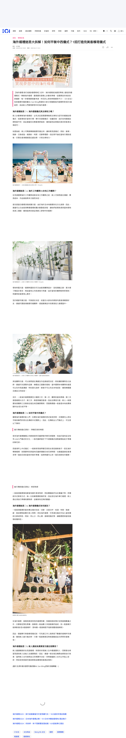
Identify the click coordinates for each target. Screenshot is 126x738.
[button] (103, 47)
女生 (14, 38)
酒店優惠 (28, 31)
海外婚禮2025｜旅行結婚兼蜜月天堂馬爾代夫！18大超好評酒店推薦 (40, 714)
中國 (72, 31)
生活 (85, 31)
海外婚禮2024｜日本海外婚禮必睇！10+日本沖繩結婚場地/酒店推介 (39, 719)
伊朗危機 (38, 31)
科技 (91, 31)
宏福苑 (46, 31)
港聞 (14, 31)
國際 (66, 31)
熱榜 (59, 31)
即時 (53, 31)
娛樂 (20, 31)
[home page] (6, 31)
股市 (78, 31)
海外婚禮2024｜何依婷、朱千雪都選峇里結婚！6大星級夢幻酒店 (38, 723)
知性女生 (21, 38)
